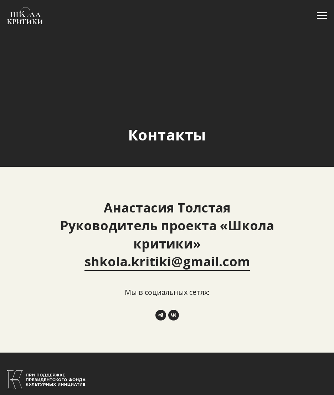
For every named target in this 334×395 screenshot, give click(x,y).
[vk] (173, 315)
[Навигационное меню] (322, 15)
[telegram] (160, 315)
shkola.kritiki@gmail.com (167, 261)
